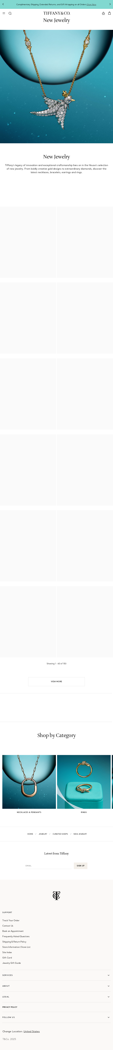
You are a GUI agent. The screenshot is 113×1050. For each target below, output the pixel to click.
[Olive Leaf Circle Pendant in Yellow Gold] (53, 437)
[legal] (56, 997)
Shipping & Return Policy (14, 941)
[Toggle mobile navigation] (4, 13)
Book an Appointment (13, 931)
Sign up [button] (80, 866)
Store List (25, 947)
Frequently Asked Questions (16, 936)
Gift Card (7, 957)
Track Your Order (10, 920)
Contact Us (7, 925)
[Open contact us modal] (103, 13)
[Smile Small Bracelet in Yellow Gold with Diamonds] (53, 210)
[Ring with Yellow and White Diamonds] (53, 513)
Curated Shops (60, 834)
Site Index (7, 952)
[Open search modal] (10, 13)
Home (30, 834)
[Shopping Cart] (109, 13)
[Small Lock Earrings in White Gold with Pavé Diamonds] (53, 589)
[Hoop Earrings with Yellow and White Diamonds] (110, 513)
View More (56, 682)
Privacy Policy (9, 1007)
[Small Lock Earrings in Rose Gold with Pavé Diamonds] (110, 589)
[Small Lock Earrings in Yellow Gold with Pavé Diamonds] (110, 361)
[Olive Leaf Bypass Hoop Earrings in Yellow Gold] (110, 437)
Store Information (10, 947)
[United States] (32, 1031)
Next (110, 4)
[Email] (49, 866)
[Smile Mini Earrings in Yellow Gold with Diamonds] (110, 210)
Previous (3, 4)
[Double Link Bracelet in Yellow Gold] (110, 285)
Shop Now (91, 4)
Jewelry (43, 834)
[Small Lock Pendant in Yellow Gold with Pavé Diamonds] (53, 361)
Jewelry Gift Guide (11, 963)
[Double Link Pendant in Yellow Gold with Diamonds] (53, 285)
